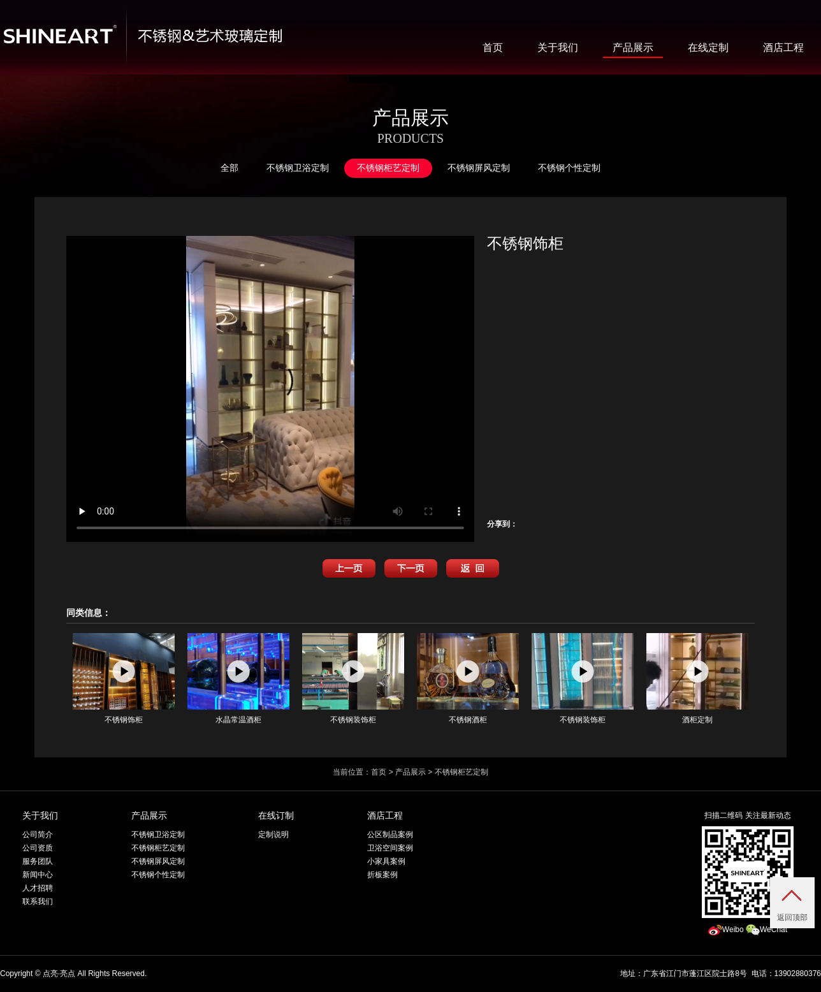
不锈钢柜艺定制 (388, 168)
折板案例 (382, 874)
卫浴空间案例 (390, 847)
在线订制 (276, 815)
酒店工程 (783, 47)
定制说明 (273, 834)
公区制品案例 (390, 834)
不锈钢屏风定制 (478, 168)
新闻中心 (37, 874)
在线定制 (708, 47)
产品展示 (633, 47)
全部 (229, 168)
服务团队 (37, 861)
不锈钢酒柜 (468, 678)
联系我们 (37, 901)
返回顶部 (792, 917)
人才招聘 (37, 888)
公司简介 (37, 834)
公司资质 (37, 847)
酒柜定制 (697, 678)
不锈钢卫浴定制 (297, 168)
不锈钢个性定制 (569, 168)
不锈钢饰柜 (124, 678)
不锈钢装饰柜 (353, 678)
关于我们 (557, 47)
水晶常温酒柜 (238, 678)
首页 (493, 47)
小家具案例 (386, 861)
